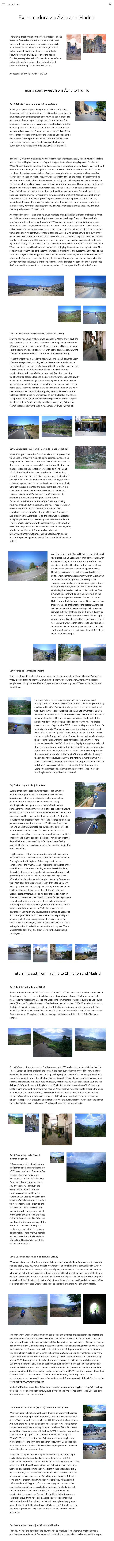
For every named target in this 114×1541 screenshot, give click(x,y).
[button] (3, 4)
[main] (57, 17)
